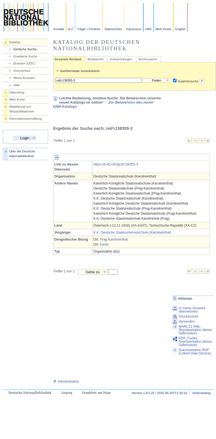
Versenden (187, 321)
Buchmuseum (148, 59)
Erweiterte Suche (25, 56)
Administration (66, 381)
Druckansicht (188, 316)
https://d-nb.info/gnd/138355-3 (115, 164)
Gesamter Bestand (68, 59)
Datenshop (16, 92)
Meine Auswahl (23, 78)
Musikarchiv (96, 59)
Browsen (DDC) (24, 63)
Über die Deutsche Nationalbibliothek (22, 154)
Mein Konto (164, 29)
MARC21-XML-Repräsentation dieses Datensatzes (195, 330)
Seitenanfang (201, 393)
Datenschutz (113, 29)
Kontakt (58, 29)
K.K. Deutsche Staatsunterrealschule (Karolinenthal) (132, 232)
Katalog (14, 42)
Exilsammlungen (121, 59)
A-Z (70, 29)
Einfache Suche (25, 49)
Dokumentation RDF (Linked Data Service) (195, 351)
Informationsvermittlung (25, 118)
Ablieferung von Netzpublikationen (21, 109)
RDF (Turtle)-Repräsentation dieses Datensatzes (195, 341)
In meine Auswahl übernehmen (192, 309)
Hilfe (148, 29)
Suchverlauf (21, 70)
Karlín (104, 244)
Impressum (133, 29)
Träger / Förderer (89, 29)
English (180, 29)
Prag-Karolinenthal (114, 239)
